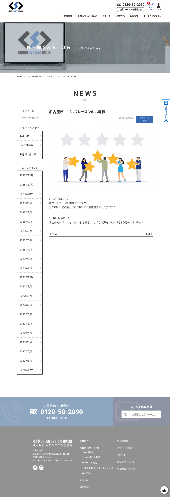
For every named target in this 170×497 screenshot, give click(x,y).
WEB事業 (88, 438)
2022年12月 (26, 269)
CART (150, 7)
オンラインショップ (152, 15)
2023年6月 (25, 225)
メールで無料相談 (129, 9)
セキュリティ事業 (92, 443)
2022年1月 (25, 347)
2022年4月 (25, 321)
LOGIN (158, 7)
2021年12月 (26, 356)
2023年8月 (25, 208)
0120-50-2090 (129, 5)
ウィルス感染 (26, 144)
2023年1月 (25, 260)
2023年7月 (25, 216)
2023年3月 (25, 251)
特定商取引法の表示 (127, 455)
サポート (106, 15)
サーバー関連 (90, 449)
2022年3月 (25, 330)
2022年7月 (25, 295)
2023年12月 (26, 173)
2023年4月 (25, 243)
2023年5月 (25, 234)
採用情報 (120, 15)
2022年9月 (25, 278)
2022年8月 (25, 286)
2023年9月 (25, 199)
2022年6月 (25, 304)
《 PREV (53, 233)
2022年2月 (25, 339)
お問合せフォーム (129, 401)
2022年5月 (25, 313)
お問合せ (121, 441)
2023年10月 (26, 190)
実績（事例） (122, 427)
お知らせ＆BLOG (125, 434)
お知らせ (134, 15)
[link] (53, 467)
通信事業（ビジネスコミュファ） (98, 454)
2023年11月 (26, 182)
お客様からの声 (27, 152)
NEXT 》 (148, 233)
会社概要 (67, 15)
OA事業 (88, 459)
